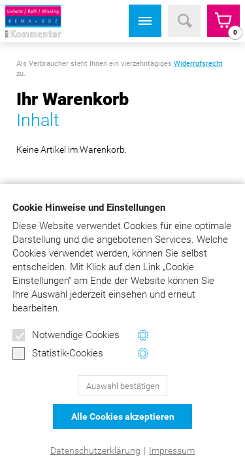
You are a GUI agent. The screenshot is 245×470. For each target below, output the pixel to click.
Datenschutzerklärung (95, 450)
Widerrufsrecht (198, 63)
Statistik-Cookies (57, 353)
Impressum (172, 450)
